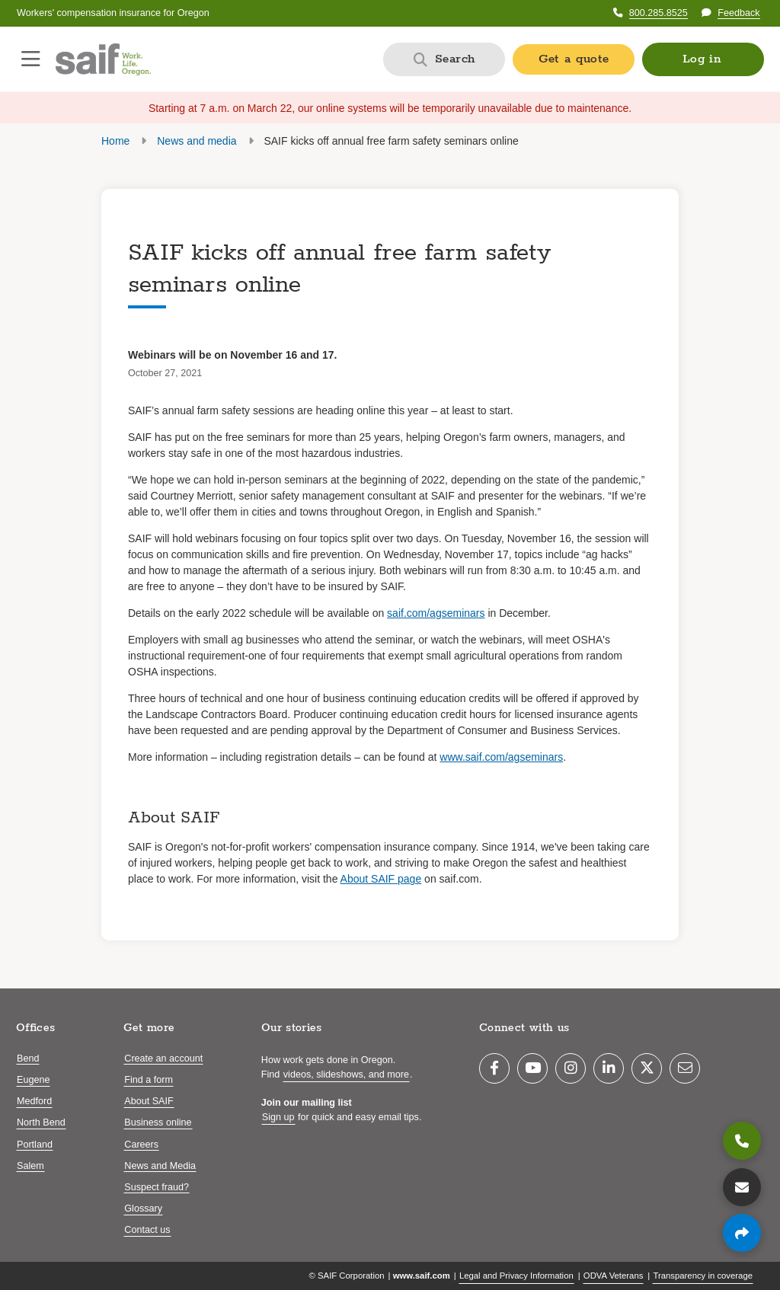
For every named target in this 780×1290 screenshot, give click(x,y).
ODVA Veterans (613, 1275)
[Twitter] (646, 1068)
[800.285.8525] (742, 1141)
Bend (28, 1058)
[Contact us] (742, 1187)
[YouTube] (532, 1068)
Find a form (148, 1079)
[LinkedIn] (608, 1068)
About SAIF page (381, 879)
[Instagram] (570, 1068)
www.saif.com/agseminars (501, 757)
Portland (35, 1144)
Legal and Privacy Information (516, 1275)
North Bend (41, 1122)
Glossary (143, 1208)
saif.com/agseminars (435, 613)
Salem (30, 1166)
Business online (157, 1122)
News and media (196, 141)
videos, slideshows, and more (346, 1074)
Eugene (33, 1079)
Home (115, 141)
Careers (141, 1144)
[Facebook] (494, 1068)
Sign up (278, 1117)
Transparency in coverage (703, 1275)
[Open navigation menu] (31, 59)
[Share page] (742, 1233)
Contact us (147, 1230)
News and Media (160, 1166)
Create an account (163, 1058)
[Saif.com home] (103, 59)
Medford (34, 1101)
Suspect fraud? (156, 1187)
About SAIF (148, 1101)
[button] (703, 59)
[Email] (685, 1068)
